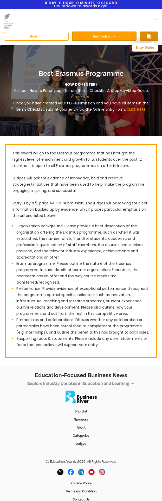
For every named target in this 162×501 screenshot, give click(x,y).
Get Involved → (104, 36)
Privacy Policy (81, 483)
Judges (81, 443)
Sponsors (81, 419)
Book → (36, 36)
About (81, 427)
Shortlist (81, 411)
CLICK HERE (80, 97)
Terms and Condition (81, 491)
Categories (81, 435)
